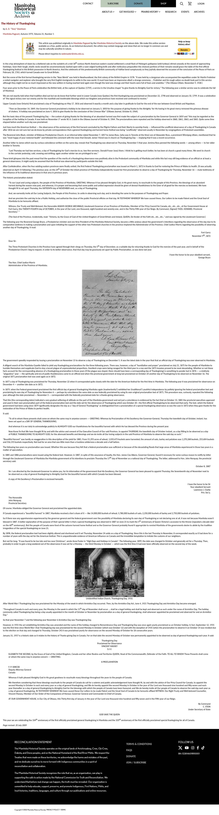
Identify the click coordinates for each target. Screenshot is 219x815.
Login (201, 3)
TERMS (63, 810)
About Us (107, 12)
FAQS (129, 750)
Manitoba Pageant (11, 34)
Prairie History (149, 12)
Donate (138, 3)
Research (170, 12)
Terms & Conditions (139, 744)
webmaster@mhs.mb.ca (72, 53)
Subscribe (113, 3)
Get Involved (126, 12)
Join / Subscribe (136, 762)
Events (185, 12)
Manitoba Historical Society (109, 43)
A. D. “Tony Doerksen (16, 29)
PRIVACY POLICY (53, 810)
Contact (88, 3)
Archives (199, 12)
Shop (163, 3)
